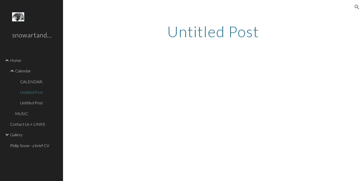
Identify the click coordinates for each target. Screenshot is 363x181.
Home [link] (15, 60)
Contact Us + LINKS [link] (27, 124)
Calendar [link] (23, 70)
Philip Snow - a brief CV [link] (29, 145)
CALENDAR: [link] (31, 81)
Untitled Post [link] (31, 92)
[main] (213, 31)
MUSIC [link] (21, 113)
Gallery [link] (16, 134)
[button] (357, 7)
